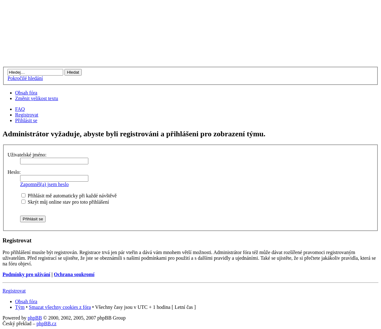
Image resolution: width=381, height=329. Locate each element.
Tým (20, 307)
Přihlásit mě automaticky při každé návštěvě (69, 195)
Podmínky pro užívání (26, 274)
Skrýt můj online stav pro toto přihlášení (65, 202)
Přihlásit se (26, 120)
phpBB (35, 317)
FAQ (20, 109)
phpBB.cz (46, 323)
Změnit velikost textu (36, 98)
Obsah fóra (26, 92)
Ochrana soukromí (74, 274)
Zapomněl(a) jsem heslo (44, 184)
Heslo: (14, 172)
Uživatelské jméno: (27, 154)
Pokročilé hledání (25, 78)
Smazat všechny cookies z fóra (60, 307)
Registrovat (26, 114)
